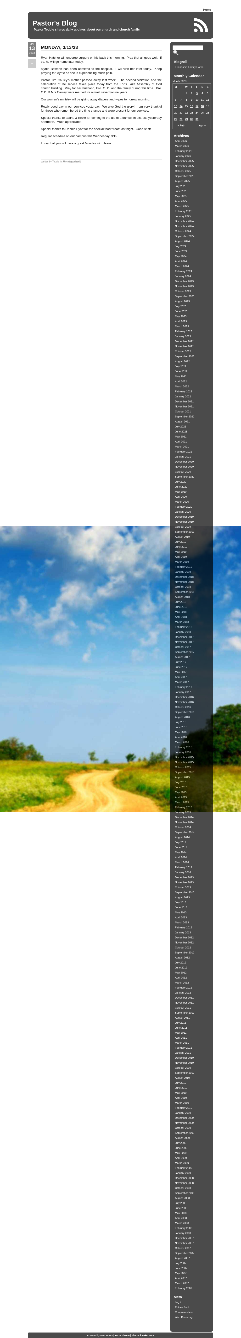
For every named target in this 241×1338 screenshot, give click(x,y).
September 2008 (184, 1193)
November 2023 (184, 286)
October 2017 (183, 647)
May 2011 (180, 1032)
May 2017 (180, 672)
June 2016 (181, 727)
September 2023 (184, 296)
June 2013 (181, 907)
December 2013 (184, 877)
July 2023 (180, 306)
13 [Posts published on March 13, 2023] (175, 106)
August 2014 (182, 837)
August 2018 (182, 596)
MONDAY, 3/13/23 (59, 47)
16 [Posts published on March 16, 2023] (191, 106)
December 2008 (184, 1178)
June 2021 (181, 431)
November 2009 (184, 1122)
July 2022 (180, 366)
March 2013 (182, 922)
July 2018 (180, 601)
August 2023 (182, 301)
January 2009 (183, 1172)
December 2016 (184, 697)
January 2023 (183, 336)
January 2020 (183, 511)
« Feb (181, 125)
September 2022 (184, 356)
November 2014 (184, 822)
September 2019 (184, 531)
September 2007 (184, 1253)
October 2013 (183, 887)
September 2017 (184, 652)
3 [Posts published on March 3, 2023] (197, 93)
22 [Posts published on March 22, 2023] (186, 112)
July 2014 (180, 842)
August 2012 (182, 957)
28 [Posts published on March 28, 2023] (180, 119)
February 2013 (183, 927)
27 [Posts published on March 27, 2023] (175, 119)
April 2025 (181, 201)
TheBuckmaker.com (143, 1335)
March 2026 (182, 146)
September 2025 (184, 176)
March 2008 (182, 1223)
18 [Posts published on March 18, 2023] (202, 106)
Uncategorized (71, 161)
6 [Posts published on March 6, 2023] (175, 99)
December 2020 (184, 461)
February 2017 (183, 687)
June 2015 (181, 787)
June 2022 (181, 371)
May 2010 (180, 1092)
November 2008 (184, 1183)
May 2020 (180, 491)
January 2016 (183, 752)
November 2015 (184, 762)
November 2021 (184, 406)
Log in (178, 1302)
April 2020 (181, 496)
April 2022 (181, 381)
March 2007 (182, 1283)
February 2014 (183, 867)
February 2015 (183, 807)
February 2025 (183, 211)
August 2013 (182, 897)
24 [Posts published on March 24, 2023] (197, 112)
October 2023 (183, 291)
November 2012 (184, 942)
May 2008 (180, 1213)
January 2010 (183, 1112)
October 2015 (183, 767)
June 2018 (181, 606)
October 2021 (183, 411)
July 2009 (180, 1142)
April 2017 (181, 677)
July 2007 (180, 1263)
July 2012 (180, 962)
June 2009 (181, 1147)
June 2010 (181, 1087)
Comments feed (184, 1312)
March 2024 (182, 266)
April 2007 (181, 1278)
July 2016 (180, 722)
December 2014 (184, 817)
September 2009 (184, 1132)
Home (207, 9)
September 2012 (184, 952)
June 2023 (181, 311)
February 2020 (183, 506)
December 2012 (184, 937)
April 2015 (181, 797)
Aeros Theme (122, 1335)
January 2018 (183, 631)
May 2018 (180, 611)
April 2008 (181, 1218)
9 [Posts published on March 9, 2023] (191, 99)
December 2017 (184, 636)
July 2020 (180, 481)
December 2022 (184, 341)
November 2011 (184, 1002)
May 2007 (180, 1273)
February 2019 (183, 566)
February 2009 (183, 1167)
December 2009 (184, 1117)
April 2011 (181, 1037)
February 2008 (183, 1228)
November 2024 (184, 226)
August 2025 (182, 181)
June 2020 (181, 486)
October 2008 (183, 1188)
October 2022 (183, 351)
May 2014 (180, 852)
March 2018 (182, 621)
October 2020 (183, 471)
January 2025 (183, 216)
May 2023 (180, 316)
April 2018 (181, 616)
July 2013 (180, 902)
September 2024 (184, 236)
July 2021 (180, 426)
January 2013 (183, 932)
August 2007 (182, 1258)
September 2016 (184, 712)
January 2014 (183, 872)
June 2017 (181, 667)
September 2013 (184, 892)
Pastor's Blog (55, 23)
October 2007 (183, 1248)
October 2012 (183, 947)
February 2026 (183, 151)
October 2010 (183, 1067)
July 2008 (180, 1203)
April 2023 (181, 321)
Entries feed (182, 1307)
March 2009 (182, 1162)
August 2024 (182, 241)
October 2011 (183, 1007)
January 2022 (183, 396)
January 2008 (183, 1233)
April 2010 (181, 1097)
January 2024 (183, 276)
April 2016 (181, 737)
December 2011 (184, 997)
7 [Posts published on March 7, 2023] (181, 99)
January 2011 (183, 1052)
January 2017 (183, 692)
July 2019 (180, 541)
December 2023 (184, 281)
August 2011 (182, 1017)
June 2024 (181, 251)
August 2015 (182, 777)
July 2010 (180, 1082)
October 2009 (183, 1127)
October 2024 (183, 231)
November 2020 (184, 466)
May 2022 (180, 376)
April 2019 (181, 556)
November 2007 (184, 1243)
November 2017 (184, 641)
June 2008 (181, 1208)
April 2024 (181, 261)
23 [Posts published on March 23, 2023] (191, 112)
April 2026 (181, 141)
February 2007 (183, 1288)
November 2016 (184, 702)
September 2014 (184, 832)
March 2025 (182, 206)
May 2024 (180, 256)
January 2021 (183, 456)
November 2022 (184, 346)
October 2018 (183, 586)
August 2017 (182, 657)
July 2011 (180, 1022)
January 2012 (183, 992)
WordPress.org (183, 1317)
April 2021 (181, 441)
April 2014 (181, 857)
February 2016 (183, 747)
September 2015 (184, 772)
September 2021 (184, 416)
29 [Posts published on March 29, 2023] (186, 119)
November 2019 (184, 521)
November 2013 (184, 882)
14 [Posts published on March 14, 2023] (180, 106)
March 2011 (182, 1042)
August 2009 (182, 1137)
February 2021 (183, 451)
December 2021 (184, 401)
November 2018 (184, 581)
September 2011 (184, 1012)
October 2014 (183, 827)
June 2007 (181, 1268)
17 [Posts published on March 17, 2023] (197, 106)
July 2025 (180, 186)
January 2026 (183, 156)
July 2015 (180, 782)
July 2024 (180, 246)
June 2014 (181, 847)
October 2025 (183, 171)
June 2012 (181, 967)
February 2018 (183, 626)
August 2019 (182, 536)
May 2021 (180, 436)
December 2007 (184, 1238)
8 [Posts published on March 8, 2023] (186, 99)
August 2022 (182, 361)
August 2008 (182, 1198)
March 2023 (182, 326)
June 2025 (181, 191)
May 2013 (180, 912)
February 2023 (183, 331)
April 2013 (181, 917)
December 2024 (184, 221)
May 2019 (180, 551)
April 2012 (181, 977)
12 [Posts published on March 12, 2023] (207, 99)
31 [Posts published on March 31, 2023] (197, 119)
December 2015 (184, 757)
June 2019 (181, 546)
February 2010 (183, 1107)
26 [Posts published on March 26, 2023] (207, 112)
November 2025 (184, 166)
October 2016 (183, 707)
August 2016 (182, 717)
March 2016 (182, 742)
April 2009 (181, 1157)
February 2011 (183, 1047)
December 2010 (184, 1057)
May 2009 (180, 1152)
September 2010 (184, 1072)
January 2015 (183, 812)
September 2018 (184, 591)
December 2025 (184, 161)
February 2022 (183, 391)
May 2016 (180, 732)
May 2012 (180, 972)
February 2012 (183, 987)
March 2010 (182, 1102)
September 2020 (184, 476)
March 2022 (182, 386)
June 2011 (181, 1027)
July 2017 (180, 662)
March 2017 (182, 682)
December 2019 (184, 516)
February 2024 (183, 271)
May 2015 (180, 792)
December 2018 (184, 576)
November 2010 (184, 1062)
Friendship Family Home (189, 67)
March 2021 (182, 446)
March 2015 (182, 802)
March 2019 (182, 561)
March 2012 (182, 982)
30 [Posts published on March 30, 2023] (191, 119)
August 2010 (182, 1077)
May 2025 (180, 196)
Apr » (202, 125)
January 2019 (183, 571)
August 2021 (182, 421)
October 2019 (183, 526)
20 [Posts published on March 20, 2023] (175, 112)
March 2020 (182, 501)
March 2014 (182, 862)
